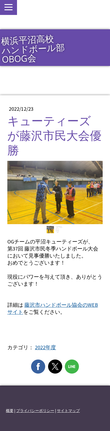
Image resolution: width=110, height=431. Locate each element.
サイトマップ (68, 410)
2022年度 (45, 347)
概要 (9, 410)
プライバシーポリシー (35, 410)
